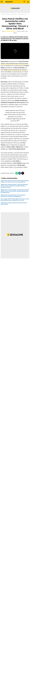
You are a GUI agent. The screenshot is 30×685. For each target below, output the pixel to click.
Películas (7, 14)
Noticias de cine (13, 14)
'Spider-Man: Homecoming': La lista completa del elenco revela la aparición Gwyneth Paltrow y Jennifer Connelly (14, 186)
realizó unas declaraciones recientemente (14, 63)
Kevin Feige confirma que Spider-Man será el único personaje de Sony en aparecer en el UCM (15, 199)
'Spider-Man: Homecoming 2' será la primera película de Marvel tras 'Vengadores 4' (13, 195)
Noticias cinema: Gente (22, 14)
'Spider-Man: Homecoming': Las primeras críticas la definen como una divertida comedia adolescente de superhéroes (15, 191)
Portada (3, 14)
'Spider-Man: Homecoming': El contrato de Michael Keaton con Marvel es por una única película (15, 181)
